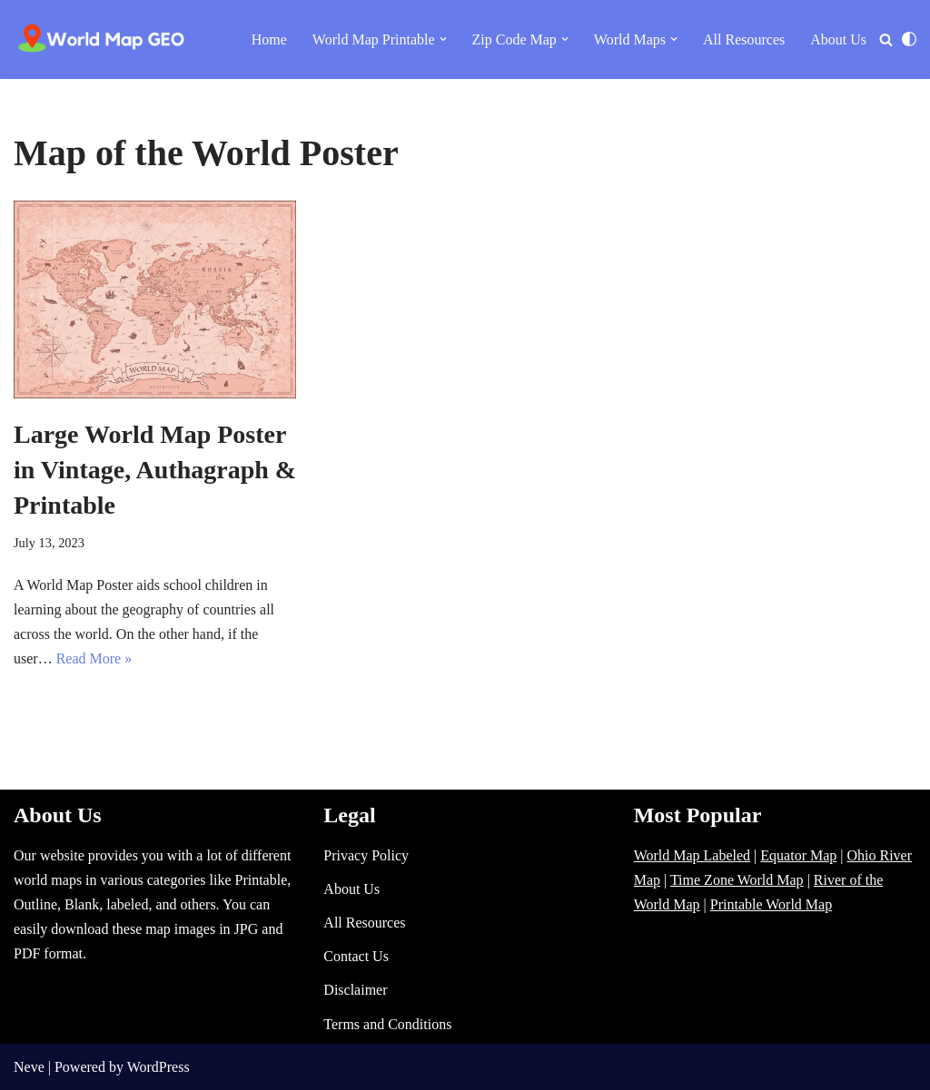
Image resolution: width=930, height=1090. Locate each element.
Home (269, 39)
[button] (443, 39)
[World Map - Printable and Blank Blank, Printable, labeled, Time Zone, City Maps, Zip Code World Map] (102, 39)
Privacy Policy (366, 855)
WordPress (158, 1067)
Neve (29, 1067)
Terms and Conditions (387, 1024)
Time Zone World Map (737, 880)
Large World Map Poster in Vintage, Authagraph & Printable (155, 469)
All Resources (744, 39)
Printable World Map (771, 904)
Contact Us (356, 956)
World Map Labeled (692, 855)
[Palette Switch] (909, 39)
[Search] (886, 39)
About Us (838, 39)
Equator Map (798, 855)
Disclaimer (355, 989)
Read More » (94, 658)
